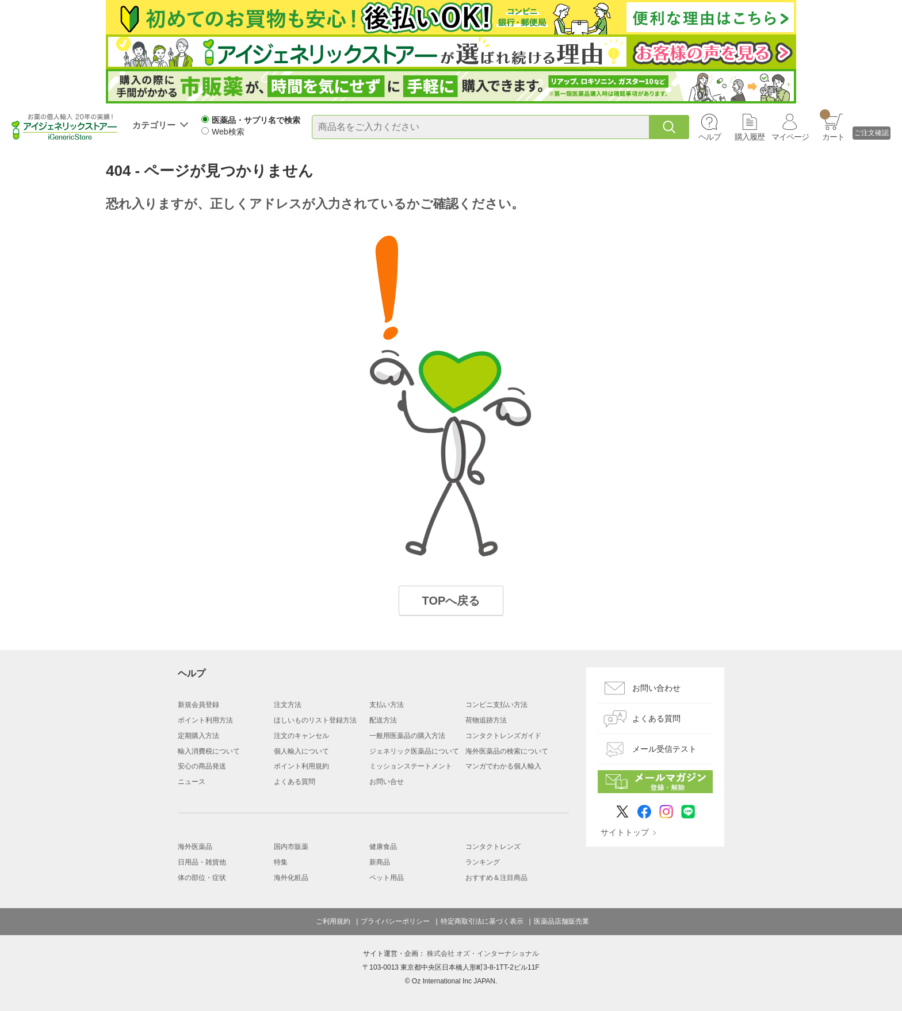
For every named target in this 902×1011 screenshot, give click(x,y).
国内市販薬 (291, 847)
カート (832, 125)
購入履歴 (750, 136)
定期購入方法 (198, 736)
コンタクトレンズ (493, 847)
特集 (281, 862)
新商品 (379, 862)
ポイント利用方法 (205, 720)
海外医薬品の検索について (506, 751)
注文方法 (287, 705)
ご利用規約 (333, 921)
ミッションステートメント (410, 766)
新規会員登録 (198, 705)
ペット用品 (386, 878)
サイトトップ (625, 832)
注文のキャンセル (301, 736)
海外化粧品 (291, 878)
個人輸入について (301, 751)
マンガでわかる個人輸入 (503, 766)
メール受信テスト (664, 749)
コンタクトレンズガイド (503, 736)
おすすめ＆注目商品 (496, 878)
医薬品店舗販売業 (561, 921)
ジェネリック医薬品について (414, 751)
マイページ (790, 136)
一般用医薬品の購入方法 (407, 736)
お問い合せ (386, 782)
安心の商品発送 (202, 766)
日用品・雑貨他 (202, 862)
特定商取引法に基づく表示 (482, 921)
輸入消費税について (209, 751)
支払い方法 (386, 705)
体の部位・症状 (202, 878)
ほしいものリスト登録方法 (315, 720)
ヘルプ (709, 136)
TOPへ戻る (451, 600)
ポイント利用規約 (301, 766)
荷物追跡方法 (486, 720)
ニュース (191, 782)
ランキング (482, 862)
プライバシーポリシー (395, 921)
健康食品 (383, 847)
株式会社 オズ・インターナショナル (483, 954)
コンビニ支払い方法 (496, 705)
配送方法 (383, 720)
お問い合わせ (656, 688)
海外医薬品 (195, 847)
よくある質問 (294, 782)
